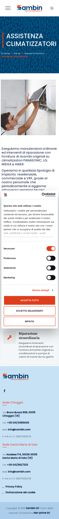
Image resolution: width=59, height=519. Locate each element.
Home (5, 53)
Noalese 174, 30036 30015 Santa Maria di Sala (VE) (19, 456)
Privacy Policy (14, 486)
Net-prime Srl (42, 512)
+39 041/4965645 (18, 422)
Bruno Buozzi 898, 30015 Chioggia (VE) (18, 414)
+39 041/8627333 (17, 464)
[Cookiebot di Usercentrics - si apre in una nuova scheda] (42, 195)
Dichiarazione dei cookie (20, 492)
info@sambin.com (19, 429)
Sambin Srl (32, 508)
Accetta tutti (29, 300)
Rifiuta (29, 321)
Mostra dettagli (40, 290)
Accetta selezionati (29, 310)
